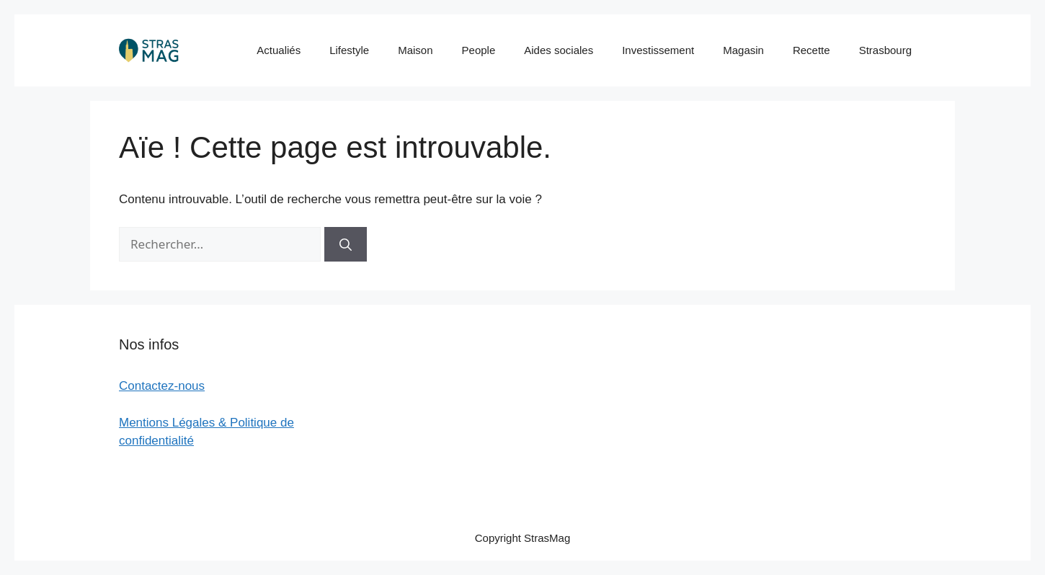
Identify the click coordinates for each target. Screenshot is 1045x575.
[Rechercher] (345, 244)
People (479, 50)
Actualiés (279, 50)
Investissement (658, 50)
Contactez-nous (162, 386)
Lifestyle (349, 50)
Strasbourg (885, 50)
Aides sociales (558, 50)
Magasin (743, 50)
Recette (811, 50)
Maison (415, 50)
